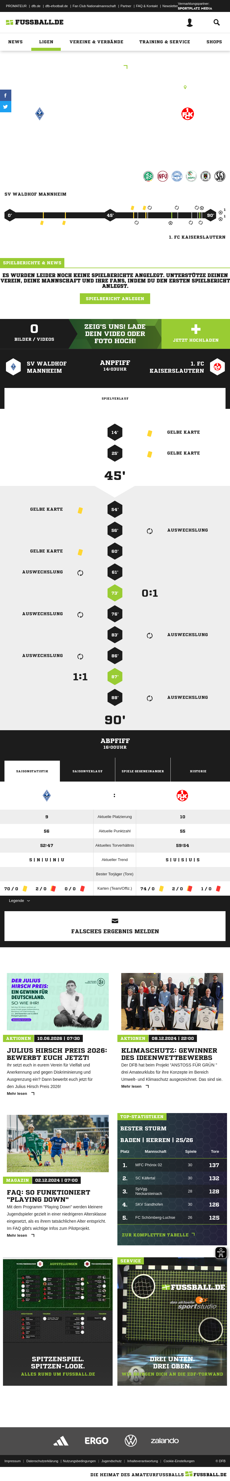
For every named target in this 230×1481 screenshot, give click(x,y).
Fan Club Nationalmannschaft (94, 6)
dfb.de (36, 6)
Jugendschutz (111, 1461)
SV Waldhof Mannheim (39, 139)
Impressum (12, 1461)
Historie (198, 771)
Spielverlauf (115, 398)
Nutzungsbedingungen (79, 1461)
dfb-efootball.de (56, 6)
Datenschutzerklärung (42, 1461)
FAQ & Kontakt (147, 6)
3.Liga (115, 68)
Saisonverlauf (87, 771)
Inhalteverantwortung (142, 1461)
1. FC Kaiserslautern (187, 139)
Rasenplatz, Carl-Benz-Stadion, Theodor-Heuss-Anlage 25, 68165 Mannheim (115, 87)
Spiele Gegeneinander (143, 771)
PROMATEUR (16, 6)
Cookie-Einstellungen (179, 1461)
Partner (126, 6)
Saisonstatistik (32, 771)
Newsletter (170, 6)
